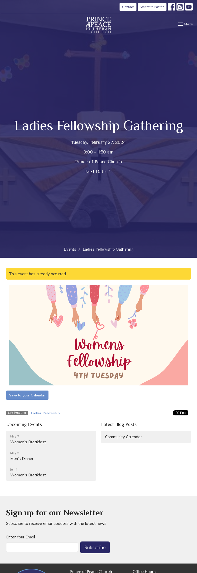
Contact (128, 7)
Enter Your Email (20, 537)
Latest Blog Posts (118, 424)
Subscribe (95, 547)
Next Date (98, 171)
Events (70, 249)
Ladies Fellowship (45, 413)
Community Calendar (123, 436)
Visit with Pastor (152, 7)
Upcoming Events (24, 424)
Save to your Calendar (27, 395)
